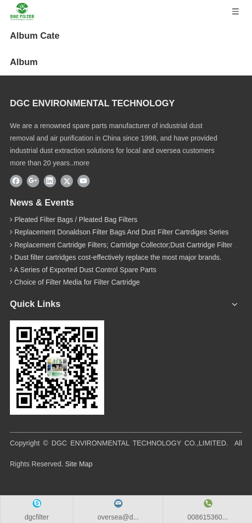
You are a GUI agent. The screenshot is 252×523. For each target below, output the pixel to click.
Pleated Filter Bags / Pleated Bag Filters (75, 220)
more (81, 163)
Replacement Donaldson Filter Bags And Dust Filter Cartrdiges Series (121, 232)
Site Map (78, 464)
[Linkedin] (50, 180)
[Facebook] (16, 180)
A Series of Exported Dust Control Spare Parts (85, 270)
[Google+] (33, 180)
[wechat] (57, 367)
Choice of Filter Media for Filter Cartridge (77, 282)
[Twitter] (67, 180)
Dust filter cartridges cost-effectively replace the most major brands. (118, 257)
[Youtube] (83, 180)
